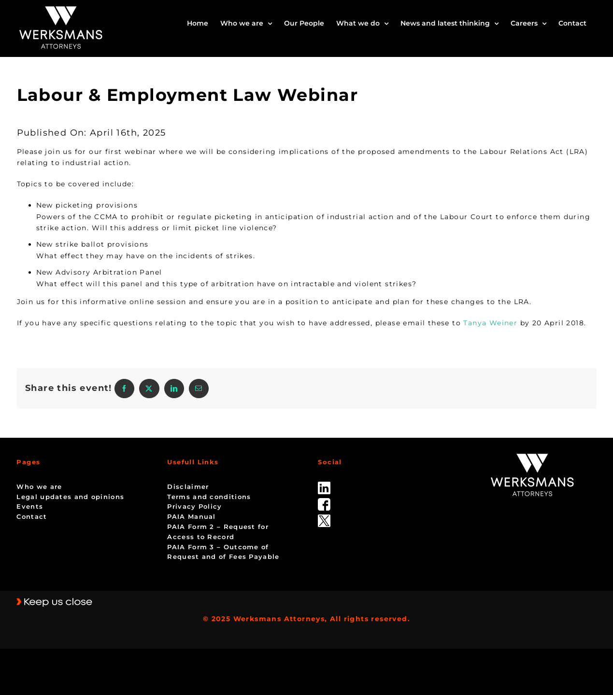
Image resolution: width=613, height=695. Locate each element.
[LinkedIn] (174, 388)
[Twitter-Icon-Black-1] (324, 518)
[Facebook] (124, 388)
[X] (149, 388)
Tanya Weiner (490, 323)
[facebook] (324, 501)
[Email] (198, 388)
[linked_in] (324, 485)
